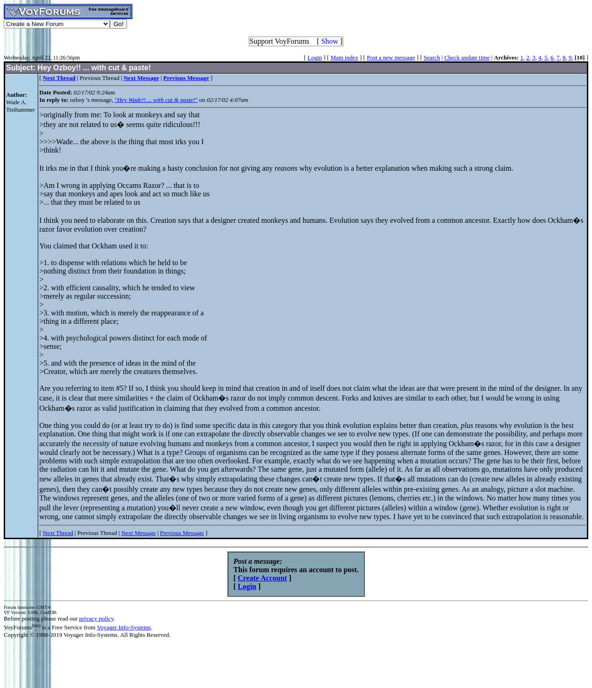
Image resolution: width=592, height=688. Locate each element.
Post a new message (391, 57)
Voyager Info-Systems (124, 627)
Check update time (467, 57)
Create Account (262, 578)
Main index (344, 57)
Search (432, 57)
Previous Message (182, 532)
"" (155, 99)
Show (329, 41)
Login (315, 57)
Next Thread (58, 532)
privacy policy (96, 618)
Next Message (138, 532)
